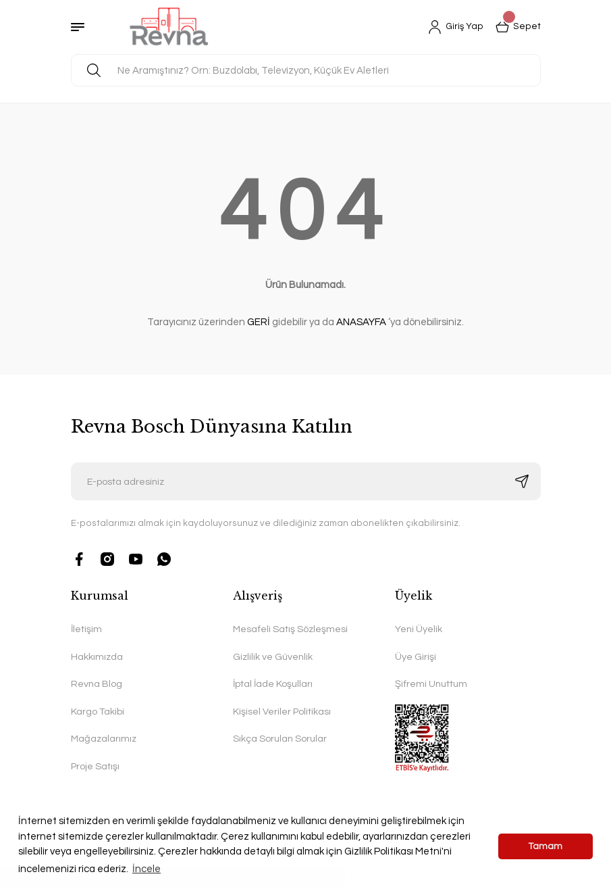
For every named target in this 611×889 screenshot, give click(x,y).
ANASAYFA (361, 322)
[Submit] (522, 481)
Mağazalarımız (103, 739)
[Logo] (169, 27)
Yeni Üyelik (418, 629)
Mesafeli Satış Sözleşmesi (290, 629)
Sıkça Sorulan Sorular (280, 739)
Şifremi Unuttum (431, 684)
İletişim (86, 629)
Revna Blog (96, 684)
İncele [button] (146, 869)
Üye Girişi (415, 657)
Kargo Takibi (97, 711)
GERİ (258, 322)
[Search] (306, 70)
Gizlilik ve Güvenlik (273, 657)
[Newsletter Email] (306, 481)
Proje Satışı (95, 766)
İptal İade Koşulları (273, 684)
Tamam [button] (545, 846)
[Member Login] (455, 27)
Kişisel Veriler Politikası (282, 711)
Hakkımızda (97, 657)
